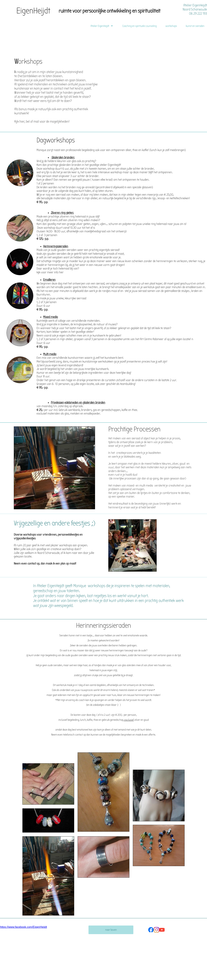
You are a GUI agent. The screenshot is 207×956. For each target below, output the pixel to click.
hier (61, 272)
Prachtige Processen (134, 429)
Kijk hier (19, 121)
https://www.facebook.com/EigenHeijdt (23, 927)
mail (36, 121)
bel (28, 121)
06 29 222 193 (198, 13)
